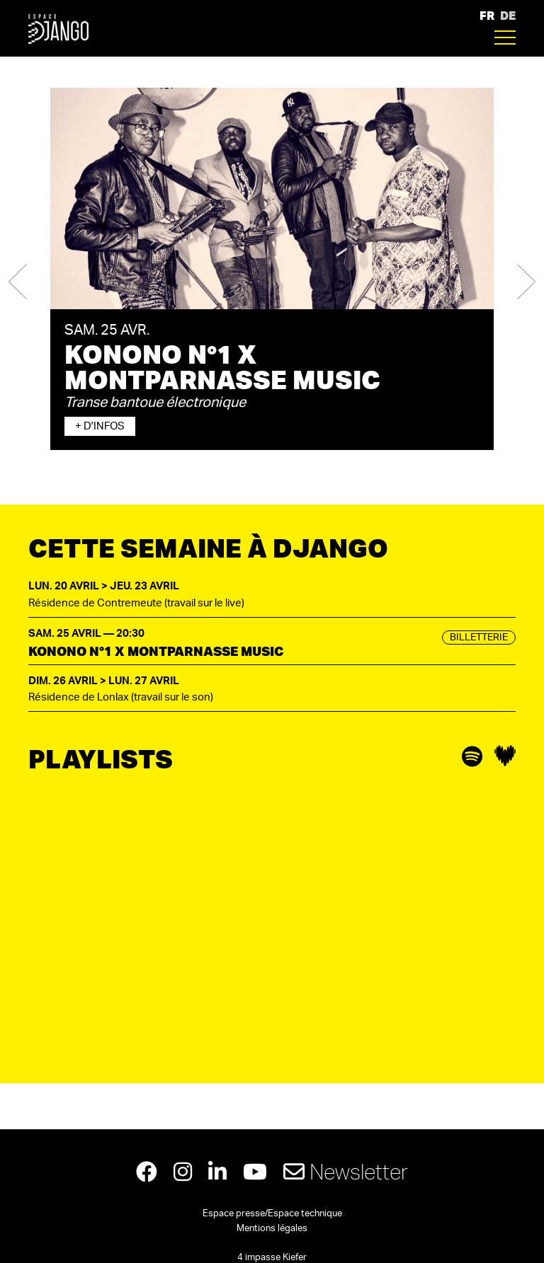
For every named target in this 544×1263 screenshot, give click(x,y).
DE (508, 15)
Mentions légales (272, 1228)
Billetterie (479, 637)
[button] (17, 281)
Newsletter (345, 1171)
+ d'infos (100, 426)
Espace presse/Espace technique (272, 1213)
